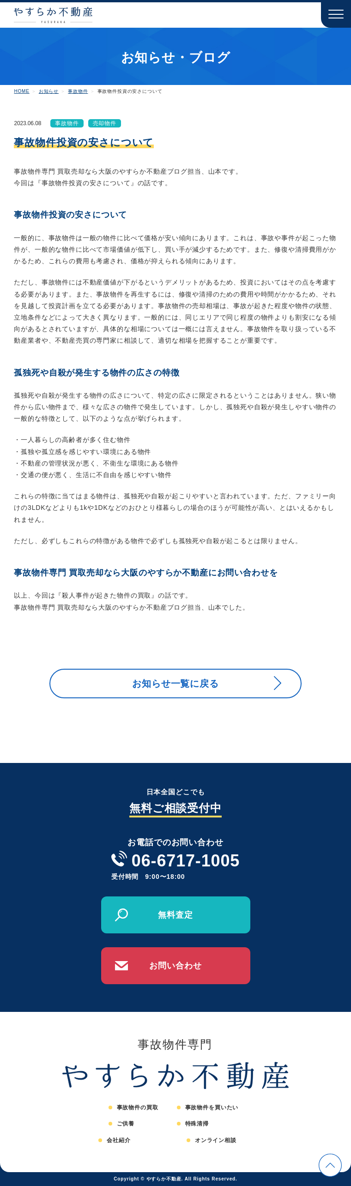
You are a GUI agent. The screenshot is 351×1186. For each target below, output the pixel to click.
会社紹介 (118, 1140)
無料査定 (175, 915)
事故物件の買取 (137, 1107)
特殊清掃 (197, 1123)
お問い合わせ (175, 965)
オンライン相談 (215, 1140)
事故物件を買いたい (212, 1107)
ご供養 (126, 1123)
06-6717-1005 (186, 860)
